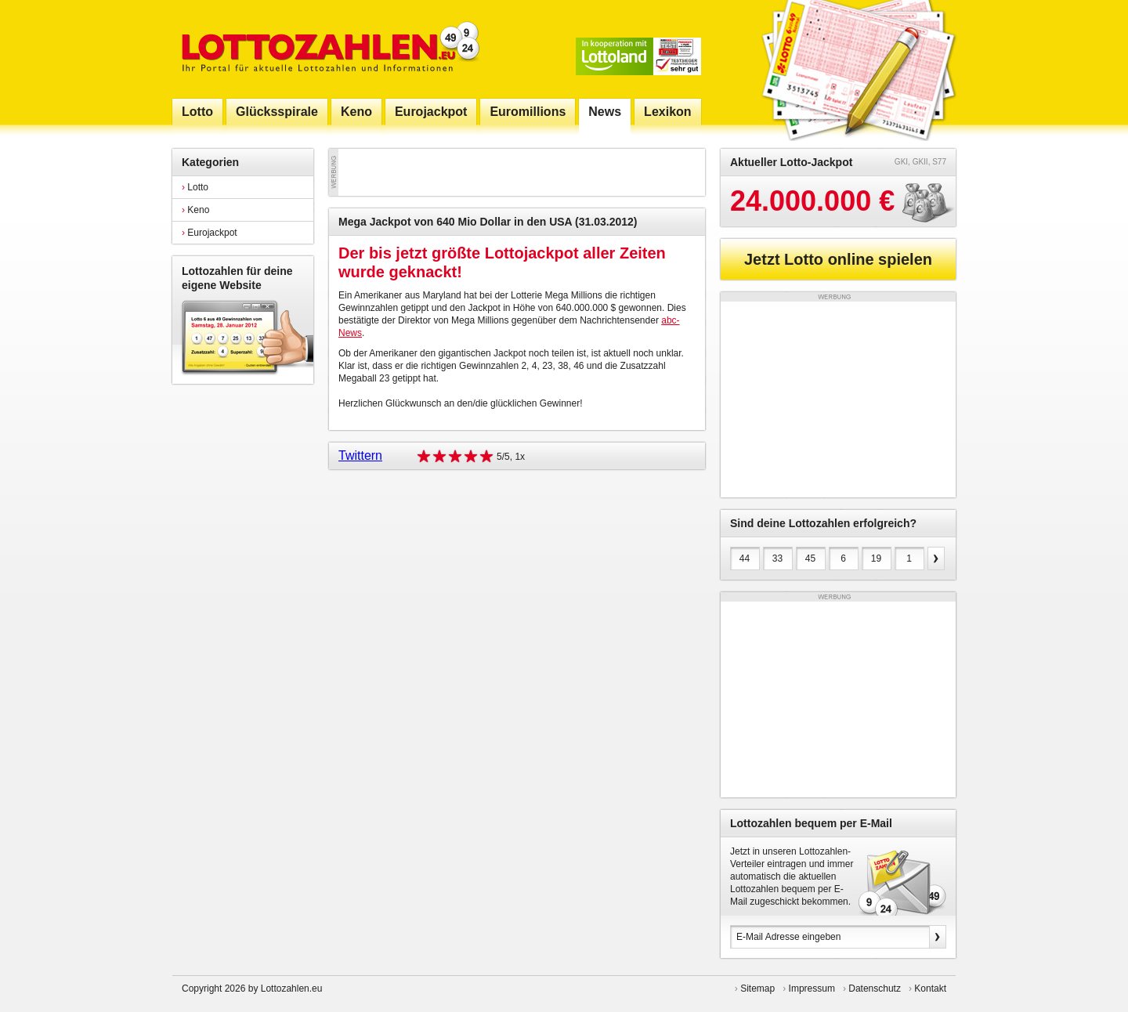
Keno (195, 209)
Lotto (195, 187)
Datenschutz (874, 988)
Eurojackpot (209, 232)
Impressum (812, 988)
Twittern (360, 455)
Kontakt (930, 988)
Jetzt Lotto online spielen (838, 259)
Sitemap (757, 988)
